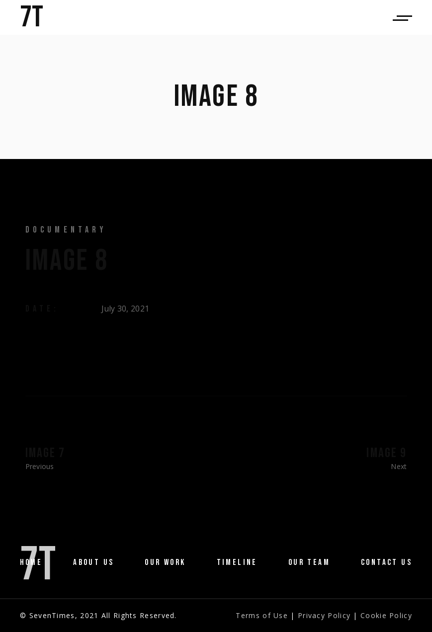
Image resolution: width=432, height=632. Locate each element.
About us (93, 562)
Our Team (309, 562)
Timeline (237, 562)
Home (31, 562)
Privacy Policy (324, 615)
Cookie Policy (386, 615)
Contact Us (386, 562)
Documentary (66, 230)
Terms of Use (262, 615)
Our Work (165, 562)
